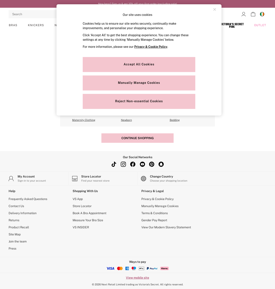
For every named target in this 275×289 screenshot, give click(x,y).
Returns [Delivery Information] (14, 220)
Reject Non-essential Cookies (139, 101)
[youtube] (142, 164)
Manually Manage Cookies (160, 206)
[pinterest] (151, 164)
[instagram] (123, 164)
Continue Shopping (137, 138)
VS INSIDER (81, 227)
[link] (243, 14)
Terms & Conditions (154, 213)
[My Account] (34, 178)
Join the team (18, 241)
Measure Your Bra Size (88, 220)
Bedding (175, 120)
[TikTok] (114, 164)
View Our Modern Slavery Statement (166, 227)
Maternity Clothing (83, 120)
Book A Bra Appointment (89, 213)
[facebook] (133, 164)
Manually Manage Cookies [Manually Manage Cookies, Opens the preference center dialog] (139, 82)
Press (12, 248)
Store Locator (82, 206)
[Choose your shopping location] (172, 178)
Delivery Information (23, 213)
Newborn (126, 120)
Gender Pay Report (154, 220)
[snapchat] (161, 164)
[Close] (214, 9)
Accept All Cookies (139, 64)
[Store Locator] (103, 178)
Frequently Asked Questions (28, 199)
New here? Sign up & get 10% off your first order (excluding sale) (137, 3)
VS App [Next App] (78, 199)
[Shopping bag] (253, 14)
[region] (139, 60)
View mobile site (137, 277)
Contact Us (16, 206)
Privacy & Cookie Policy (157, 199)
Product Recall (19, 227)
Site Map (15, 234)
